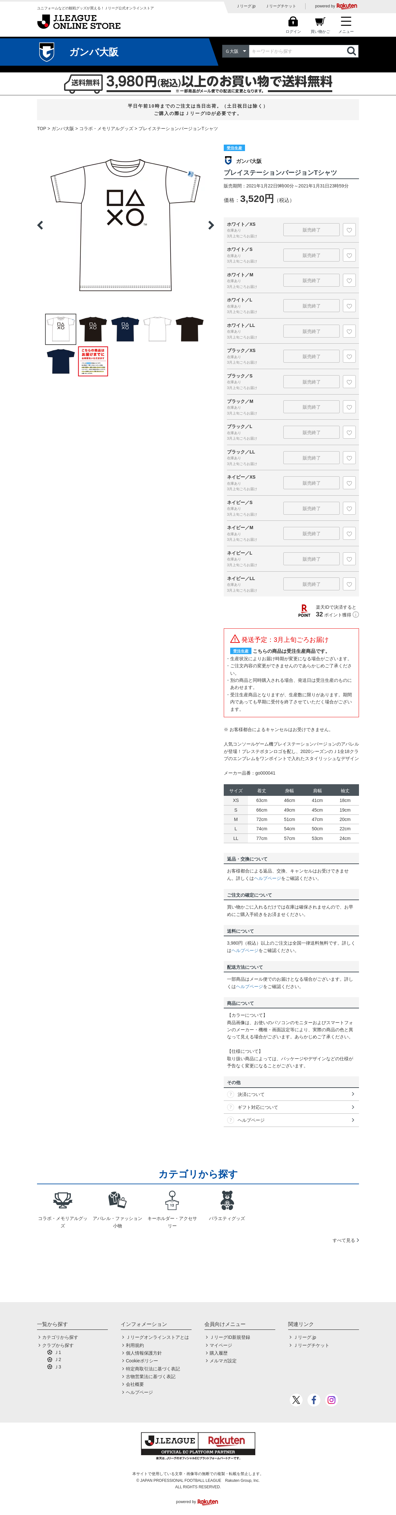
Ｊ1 (57, 1352)
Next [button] (211, 225)
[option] (125, 225)
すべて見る (344, 1240)
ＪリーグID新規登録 (230, 1337)
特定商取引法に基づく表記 (153, 1368)
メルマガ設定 (223, 1360)
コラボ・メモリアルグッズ (106, 128)
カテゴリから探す (60, 1337)
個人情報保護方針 (144, 1353)
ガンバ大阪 (63, 128)
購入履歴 (219, 1353)
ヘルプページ (267, 878)
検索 (352, 51)
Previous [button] (40, 225)
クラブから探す (58, 1345)
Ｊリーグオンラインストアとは (157, 1337)
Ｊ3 (57, 1366)
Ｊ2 (57, 1359)
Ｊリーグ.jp (246, 6)
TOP (41, 128)
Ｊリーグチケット (280, 6)
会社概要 (135, 1384)
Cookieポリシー (142, 1360)
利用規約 (135, 1345)
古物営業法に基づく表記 (150, 1376)
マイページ (221, 1345)
